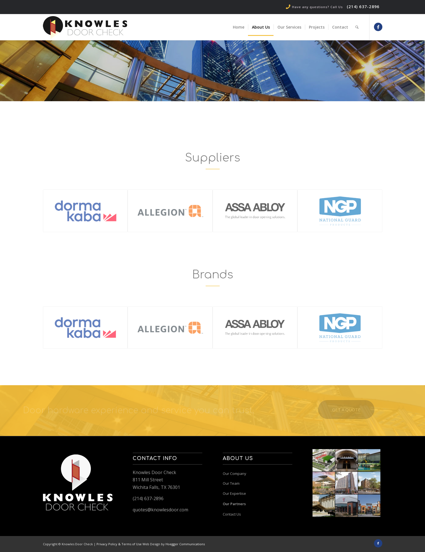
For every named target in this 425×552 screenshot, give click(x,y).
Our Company (234, 473)
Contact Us (232, 514)
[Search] (357, 27)
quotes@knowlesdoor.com (160, 510)
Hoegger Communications (185, 544)
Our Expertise (234, 493)
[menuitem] (238, 27)
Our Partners (234, 503)
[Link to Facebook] (378, 27)
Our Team (231, 483)
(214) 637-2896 (363, 6)
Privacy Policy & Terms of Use (119, 544)
